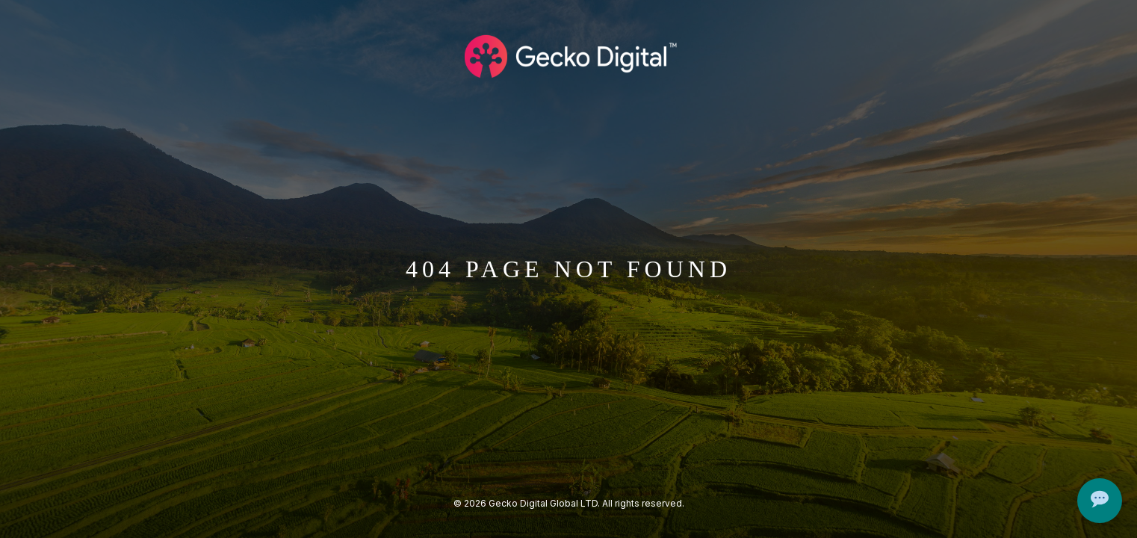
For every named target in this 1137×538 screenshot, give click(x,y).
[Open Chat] (1099, 500)
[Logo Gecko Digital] (568, 56)
